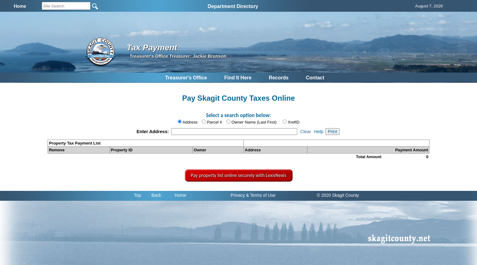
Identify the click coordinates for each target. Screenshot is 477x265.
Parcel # (214, 122)
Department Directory (233, 6)
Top (137, 195)
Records (279, 77)
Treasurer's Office (186, 77)
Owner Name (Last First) (253, 122)
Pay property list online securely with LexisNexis (238, 175)
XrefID (294, 122)
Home (180, 195)
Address (190, 122)
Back (156, 195)
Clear (305, 131)
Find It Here (237, 77)
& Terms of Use (260, 195)
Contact (315, 77)
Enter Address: (153, 131)
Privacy (238, 195)
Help (318, 131)
